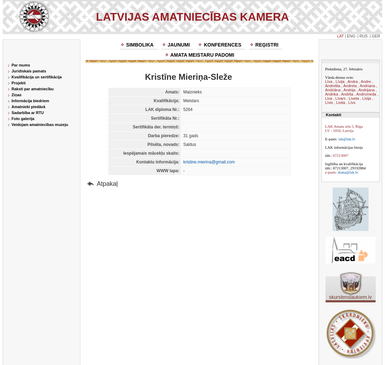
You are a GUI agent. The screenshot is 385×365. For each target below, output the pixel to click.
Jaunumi (179, 45)
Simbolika (140, 45)
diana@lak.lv (348, 172)
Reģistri (266, 45)
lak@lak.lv (347, 139)
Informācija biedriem (30, 101)
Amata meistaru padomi (202, 55)
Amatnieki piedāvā (28, 107)
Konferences (222, 45)
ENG (351, 36)
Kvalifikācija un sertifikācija (37, 77)
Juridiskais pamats (29, 71)
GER (376, 36)
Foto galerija (23, 119)
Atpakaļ (107, 183)
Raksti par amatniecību (32, 89)
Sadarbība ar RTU (28, 113)
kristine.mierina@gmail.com (209, 162)
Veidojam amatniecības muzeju (40, 124)
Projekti (19, 83)
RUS (363, 36)
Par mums (21, 65)
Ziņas (17, 95)
